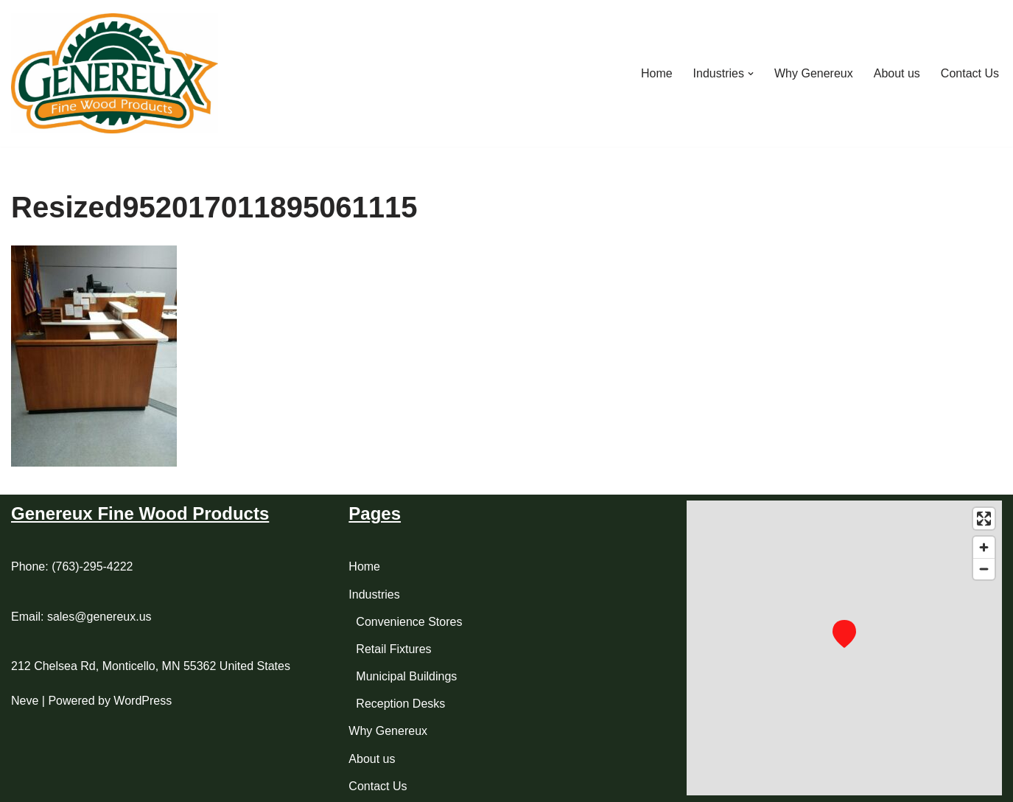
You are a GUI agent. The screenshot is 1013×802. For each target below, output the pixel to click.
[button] (751, 74)
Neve (24, 700)
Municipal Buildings (406, 676)
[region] (844, 648)
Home (657, 73)
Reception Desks (400, 703)
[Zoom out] (984, 568)
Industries (373, 594)
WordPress (142, 700)
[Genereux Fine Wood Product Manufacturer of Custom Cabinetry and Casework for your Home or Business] (114, 73)
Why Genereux (813, 73)
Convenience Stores (409, 622)
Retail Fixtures (393, 649)
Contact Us (970, 73)
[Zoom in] (984, 547)
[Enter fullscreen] (984, 518)
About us (897, 73)
